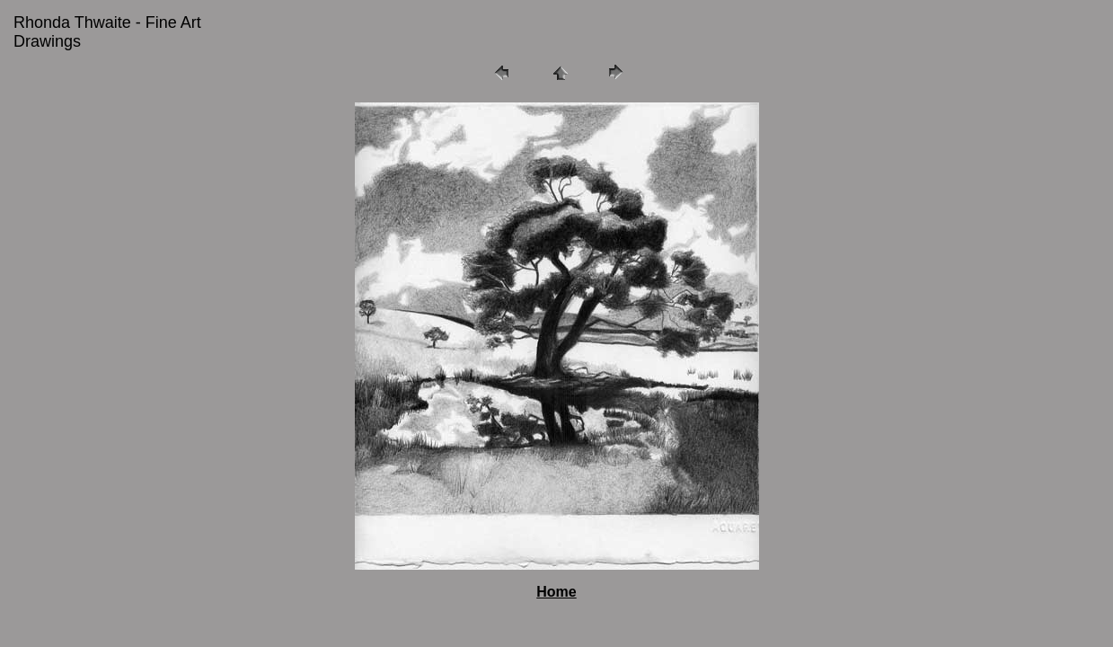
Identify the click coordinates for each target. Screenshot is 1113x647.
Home (556, 591)
